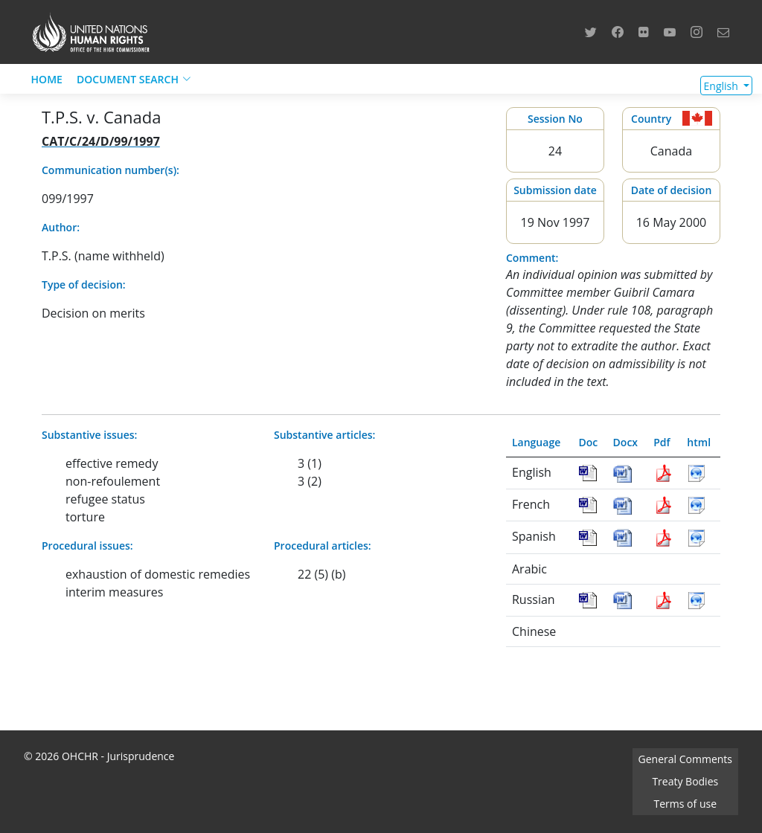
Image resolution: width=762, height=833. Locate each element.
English (722, 86)
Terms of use (685, 804)
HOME (47, 79)
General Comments (685, 759)
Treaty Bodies (685, 781)
